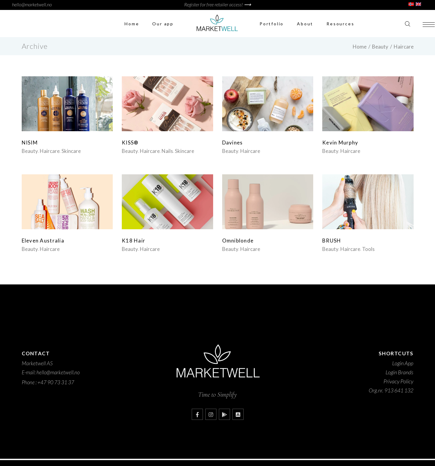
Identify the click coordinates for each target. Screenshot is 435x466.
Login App (402, 363)
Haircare (50, 151)
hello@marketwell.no (32, 4)
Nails (167, 151)
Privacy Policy (398, 381)
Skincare (71, 151)
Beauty (380, 46)
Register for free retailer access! (217, 4)
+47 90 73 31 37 (55, 382)
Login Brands (399, 372)
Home (360, 46)
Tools (368, 249)
